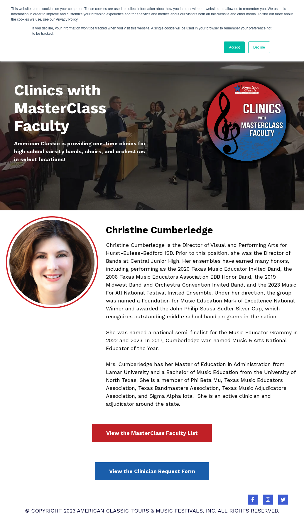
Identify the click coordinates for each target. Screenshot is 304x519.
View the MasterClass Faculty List (152, 433)
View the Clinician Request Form (152, 471)
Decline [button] (259, 47)
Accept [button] (234, 47)
